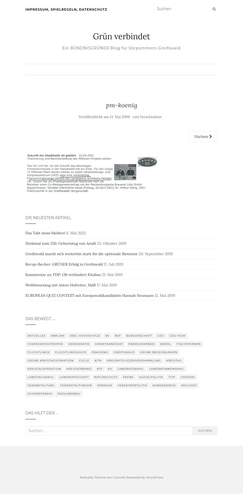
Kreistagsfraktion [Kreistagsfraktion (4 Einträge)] (44, 369)
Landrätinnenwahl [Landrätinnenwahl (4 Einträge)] (166, 369)
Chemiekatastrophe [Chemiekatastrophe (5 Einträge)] (45, 344)
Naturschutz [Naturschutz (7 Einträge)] (106, 377)
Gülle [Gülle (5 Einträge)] (84, 360)
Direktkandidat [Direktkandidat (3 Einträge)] (109, 344)
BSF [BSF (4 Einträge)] (118, 335)
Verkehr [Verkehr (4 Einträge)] (104, 385)
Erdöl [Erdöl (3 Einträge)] (165, 344)
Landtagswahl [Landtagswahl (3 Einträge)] (41, 377)
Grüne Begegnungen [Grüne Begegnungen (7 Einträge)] (158, 352)
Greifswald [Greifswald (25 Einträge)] (124, 352)
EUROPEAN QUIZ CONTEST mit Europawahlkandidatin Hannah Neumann (89, 295)
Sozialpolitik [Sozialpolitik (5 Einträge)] (151, 377)
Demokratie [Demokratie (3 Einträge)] (79, 344)
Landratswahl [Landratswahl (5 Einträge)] (130, 369)
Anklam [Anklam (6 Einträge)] (57, 335)
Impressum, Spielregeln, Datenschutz (66, 9)
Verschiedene (151, 117)
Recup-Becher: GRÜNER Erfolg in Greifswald (64, 264)
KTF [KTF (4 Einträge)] (100, 369)
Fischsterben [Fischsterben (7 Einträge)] (189, 344)
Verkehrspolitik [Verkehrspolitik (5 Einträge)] (132, 385)
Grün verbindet (121, 36)
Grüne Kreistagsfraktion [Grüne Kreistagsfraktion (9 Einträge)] (51, 360)
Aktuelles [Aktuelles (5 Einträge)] (37, 335)
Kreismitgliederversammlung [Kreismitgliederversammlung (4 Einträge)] (134, 360)
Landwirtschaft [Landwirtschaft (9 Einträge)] (74, 377)
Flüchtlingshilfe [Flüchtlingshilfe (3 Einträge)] (71, 352)
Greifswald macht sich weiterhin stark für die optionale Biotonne (81, 253)
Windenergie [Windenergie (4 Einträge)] (164, 385)
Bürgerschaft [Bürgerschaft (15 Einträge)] (139, 335)
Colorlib (119, 477)
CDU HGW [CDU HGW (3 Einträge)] (178, 335)
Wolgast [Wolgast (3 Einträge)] (189, 385)
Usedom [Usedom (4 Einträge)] (188, 377)
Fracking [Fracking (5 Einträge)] (100, 352)
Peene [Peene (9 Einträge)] (128, 377)
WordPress (154, 477)
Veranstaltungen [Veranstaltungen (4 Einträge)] (76, 385)
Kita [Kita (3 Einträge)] (98, 360)
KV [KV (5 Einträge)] (110, 369)
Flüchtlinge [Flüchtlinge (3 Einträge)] (39, 352)
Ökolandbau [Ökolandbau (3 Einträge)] (68, 393)
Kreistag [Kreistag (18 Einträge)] (174, 360)
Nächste (203, 136)
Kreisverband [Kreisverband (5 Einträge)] (79, 369)
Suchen (205, 431)
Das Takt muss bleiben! (45, 233)
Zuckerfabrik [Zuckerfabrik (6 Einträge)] (40, 393)
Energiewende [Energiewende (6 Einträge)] (141, 344)
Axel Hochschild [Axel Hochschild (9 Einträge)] (85, 335)
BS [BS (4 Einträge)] (107, 335)
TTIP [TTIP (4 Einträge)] (171, 377)
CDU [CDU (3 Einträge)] (160, 335)
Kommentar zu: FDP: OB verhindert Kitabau (63, 274)
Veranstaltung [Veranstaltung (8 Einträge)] (41, 385)
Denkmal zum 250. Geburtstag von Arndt (60, 243)
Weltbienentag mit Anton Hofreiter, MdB (60, 285)
